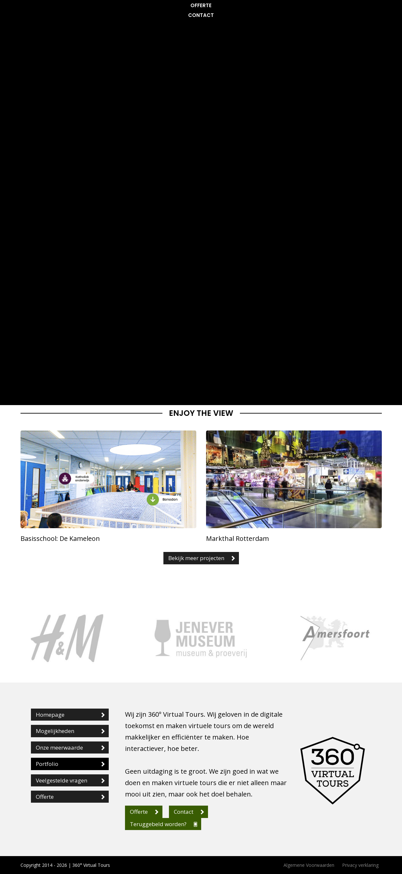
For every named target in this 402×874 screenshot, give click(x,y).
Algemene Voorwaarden (309, 865)
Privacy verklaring (360, 865)
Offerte (201, 5)
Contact (201, 15)
